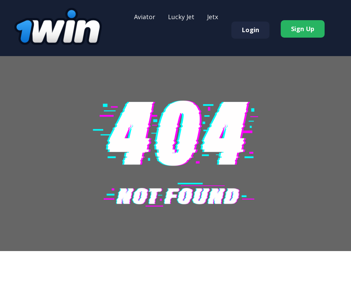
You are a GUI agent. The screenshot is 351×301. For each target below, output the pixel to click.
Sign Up (302, 29)
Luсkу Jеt (181, 17)
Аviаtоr (144, 17)
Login (250, 30)
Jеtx (212, 17)
